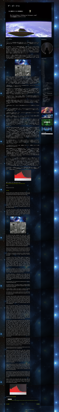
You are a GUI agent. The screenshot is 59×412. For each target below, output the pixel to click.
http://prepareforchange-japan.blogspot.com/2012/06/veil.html (15, 183)
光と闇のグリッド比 (45, 96)
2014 (42, 72)
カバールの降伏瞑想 (45, 97)
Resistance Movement (27, 400)
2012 (42, 74)
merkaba (21, 400)
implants (17, 400)
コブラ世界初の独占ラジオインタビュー (47, 95)
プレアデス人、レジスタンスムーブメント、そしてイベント (47, 92)
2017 (42, 69)
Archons (9, 400)
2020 (42, 66)
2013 (42, 73)
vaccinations (35, 400)
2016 (42, 70)
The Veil (7, 190)
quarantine (23, 400)
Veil (37, 400)
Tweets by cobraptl (43, 135)
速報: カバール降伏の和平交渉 (46, 99)
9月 (43, 78)
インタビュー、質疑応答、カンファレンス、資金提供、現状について (47, 88)
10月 (43, 77)
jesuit (19, 400)
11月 (43, 76)
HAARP (15, 400)
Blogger (33, 409)
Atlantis (11, 400)
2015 (42, 71)
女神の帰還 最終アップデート (46, 100)
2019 (42, 67)
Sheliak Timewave (32, 400)
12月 (43, 75)
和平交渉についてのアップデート (47, 98)
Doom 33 (13, 400)
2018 (42, 68)
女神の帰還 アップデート (46, 101)
